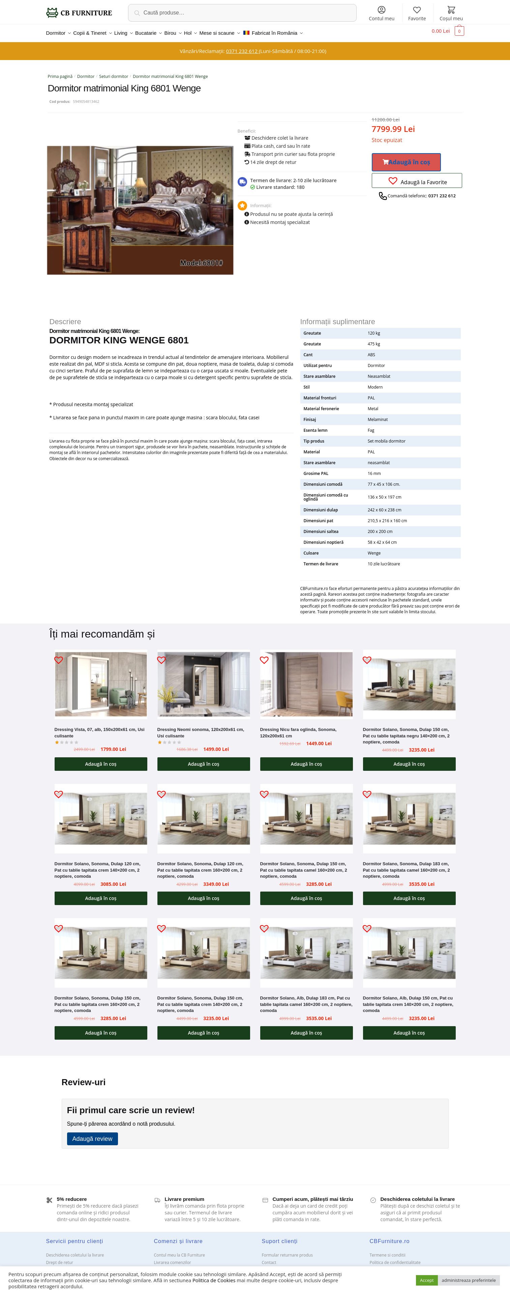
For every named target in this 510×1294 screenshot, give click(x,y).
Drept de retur (59, 1258)
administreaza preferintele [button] (469, 1280)
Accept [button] (427, 1280)
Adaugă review (92, 1134)
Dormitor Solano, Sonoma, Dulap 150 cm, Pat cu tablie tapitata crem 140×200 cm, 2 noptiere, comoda (200, 1000)
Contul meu (381, 13)
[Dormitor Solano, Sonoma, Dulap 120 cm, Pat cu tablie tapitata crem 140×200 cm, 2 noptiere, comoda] (101, 814)
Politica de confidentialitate (395, 1258)
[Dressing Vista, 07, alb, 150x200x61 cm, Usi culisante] (101, 680)
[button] (406, 158)
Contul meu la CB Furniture (179, 1251)
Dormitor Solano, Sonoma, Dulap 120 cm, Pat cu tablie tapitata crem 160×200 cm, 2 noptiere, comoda (200, 866)
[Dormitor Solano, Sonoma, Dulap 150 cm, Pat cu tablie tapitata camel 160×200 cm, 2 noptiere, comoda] (306, 814)
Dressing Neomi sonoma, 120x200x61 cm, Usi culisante (200, 728)
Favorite (417, 13)
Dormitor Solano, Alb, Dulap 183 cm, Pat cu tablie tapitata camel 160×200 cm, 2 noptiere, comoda (306, 1000)
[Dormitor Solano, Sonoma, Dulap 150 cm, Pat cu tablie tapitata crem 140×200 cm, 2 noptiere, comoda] (203, 949)
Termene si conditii (388, 1251)
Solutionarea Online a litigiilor (397, 1266)
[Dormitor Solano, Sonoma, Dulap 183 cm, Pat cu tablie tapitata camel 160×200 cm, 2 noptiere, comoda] (409, 814)
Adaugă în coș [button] (100, 760)
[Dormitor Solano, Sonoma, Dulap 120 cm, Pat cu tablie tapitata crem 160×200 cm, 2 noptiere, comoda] (203, 814)
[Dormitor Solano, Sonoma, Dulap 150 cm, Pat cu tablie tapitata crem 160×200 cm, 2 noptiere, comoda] (101, 949)
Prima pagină (60, 72)
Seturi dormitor (113, 72)
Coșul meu (451, 13)
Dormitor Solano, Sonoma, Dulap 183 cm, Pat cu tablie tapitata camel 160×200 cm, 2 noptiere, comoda (406, 866)
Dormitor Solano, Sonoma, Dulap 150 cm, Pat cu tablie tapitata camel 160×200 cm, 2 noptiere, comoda (303, 866)
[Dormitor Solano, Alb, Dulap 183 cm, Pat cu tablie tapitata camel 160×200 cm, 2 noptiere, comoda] (306, 949)
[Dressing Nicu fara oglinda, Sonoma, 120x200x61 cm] (306, 680)
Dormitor (85, 72)
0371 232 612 (242, 47)
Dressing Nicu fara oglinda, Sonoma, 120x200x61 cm (298, 728)
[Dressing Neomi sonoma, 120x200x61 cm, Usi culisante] (203, 680)
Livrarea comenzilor (172, 1258)
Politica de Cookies (213, 1280)
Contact (269, 1258)
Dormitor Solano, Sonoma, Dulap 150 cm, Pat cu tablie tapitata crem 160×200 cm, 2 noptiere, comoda (98, 1000)
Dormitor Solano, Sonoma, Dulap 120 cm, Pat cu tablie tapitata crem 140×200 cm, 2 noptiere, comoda (98, 866)
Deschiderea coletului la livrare (75, 1251)
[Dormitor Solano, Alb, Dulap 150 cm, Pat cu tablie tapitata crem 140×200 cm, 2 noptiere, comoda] (409, 949)
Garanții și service (63, 1266)
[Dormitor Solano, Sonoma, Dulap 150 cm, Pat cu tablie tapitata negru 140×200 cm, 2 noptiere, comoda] (409, 680)
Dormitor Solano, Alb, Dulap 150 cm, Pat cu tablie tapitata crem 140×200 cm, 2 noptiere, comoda (408, 1000)
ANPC (267, 1266)
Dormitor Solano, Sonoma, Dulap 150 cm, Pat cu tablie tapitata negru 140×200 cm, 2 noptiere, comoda (406, 731)
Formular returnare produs (287, 1251)
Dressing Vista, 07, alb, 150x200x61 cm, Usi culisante (100, 728)
